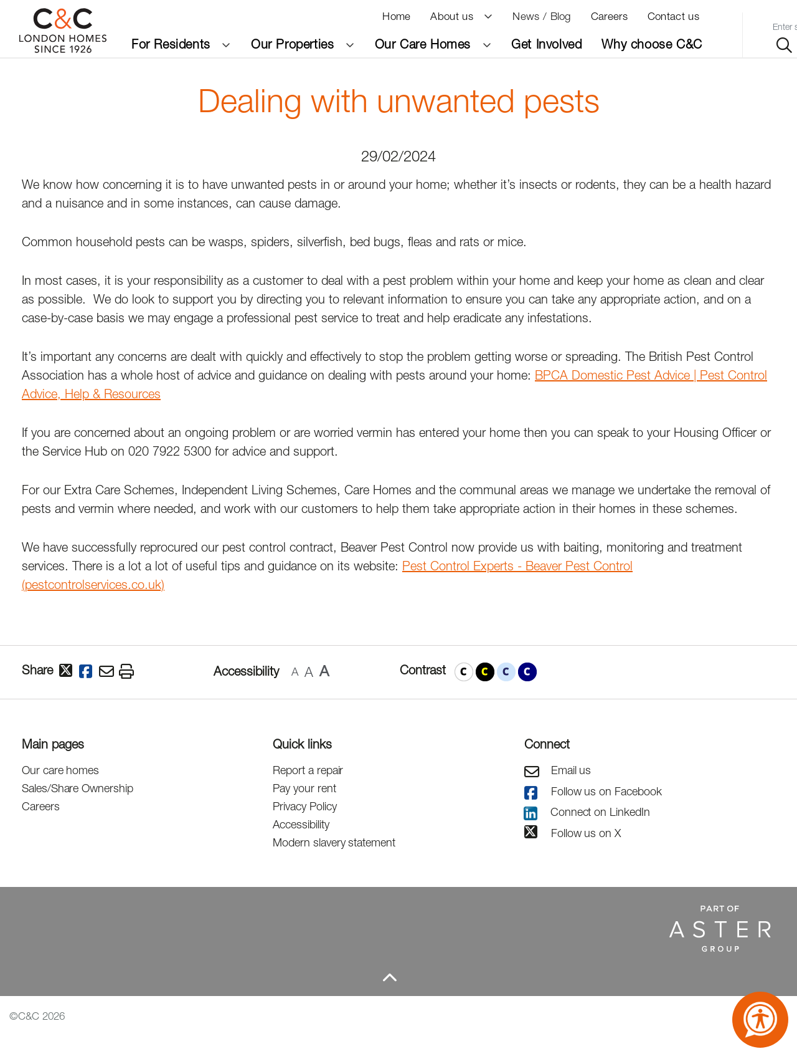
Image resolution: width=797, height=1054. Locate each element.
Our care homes (60, 770)
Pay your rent (304, 788)
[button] (464, 672)
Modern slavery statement (334, 842)
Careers (41, 806)
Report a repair (308, 770)
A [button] (294, 671)
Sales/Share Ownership (77, 788)
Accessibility (301, 824)
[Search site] (784, 45)
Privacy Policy (304, 806)
